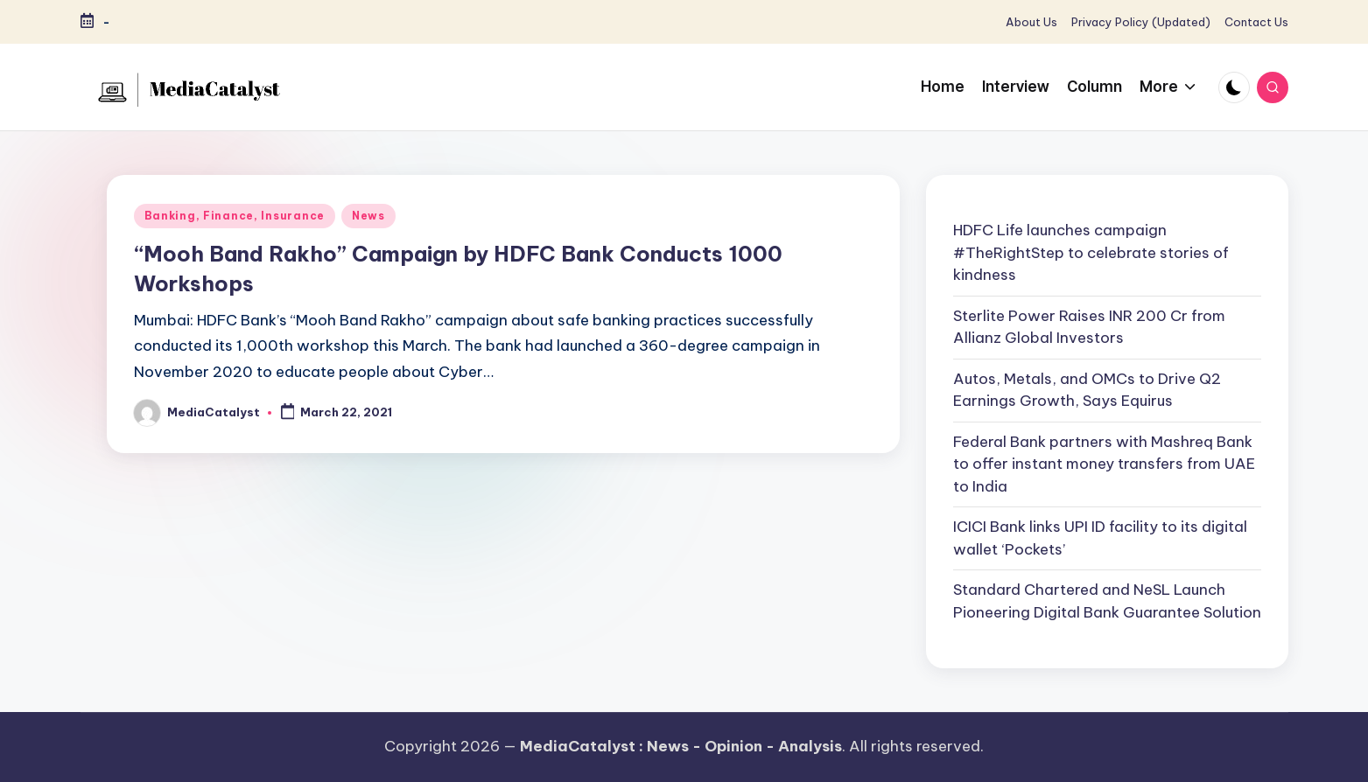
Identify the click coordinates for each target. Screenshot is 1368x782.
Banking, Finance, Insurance (234, 215)
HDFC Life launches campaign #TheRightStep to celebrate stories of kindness (1091, 252)
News (368, 215)
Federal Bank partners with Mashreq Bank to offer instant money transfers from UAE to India (1104, 464)
